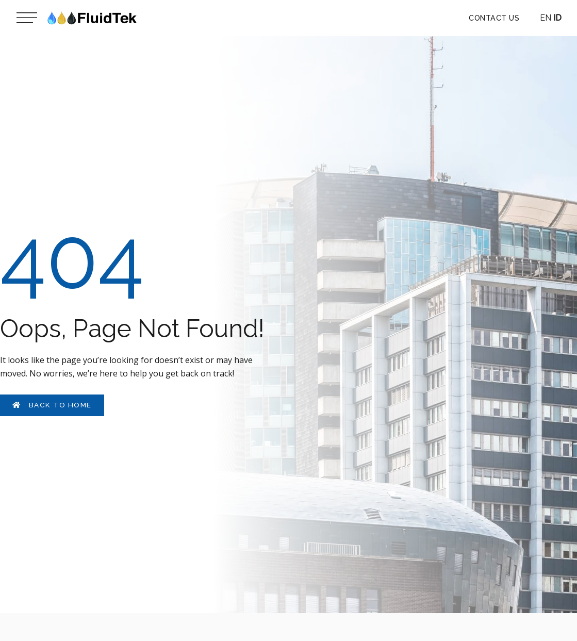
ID (557, 18)
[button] (494, 18)
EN (545, 18)
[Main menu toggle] (26, 18)
